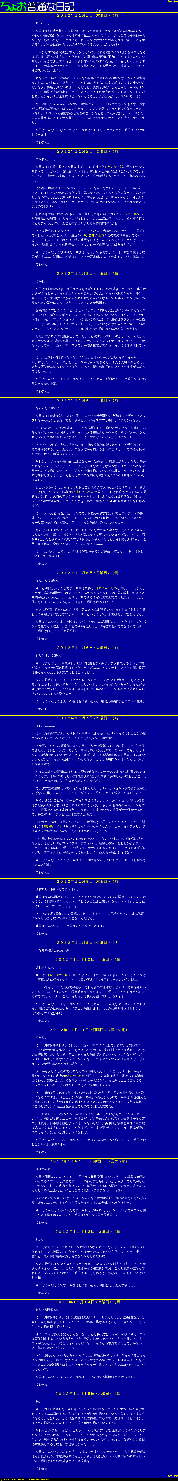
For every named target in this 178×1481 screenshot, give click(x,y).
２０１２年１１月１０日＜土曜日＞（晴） (89, 960)
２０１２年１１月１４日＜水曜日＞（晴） (89, 1302)
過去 (169, 1)
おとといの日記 (58, 975)
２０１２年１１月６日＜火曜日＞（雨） (89, 648)
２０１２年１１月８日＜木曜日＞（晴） (89, 881)
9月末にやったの (82, 492)
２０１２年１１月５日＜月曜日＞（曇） (89, 573)
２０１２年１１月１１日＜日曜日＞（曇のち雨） (89, 1030)
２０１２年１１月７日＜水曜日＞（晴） (89, 718)
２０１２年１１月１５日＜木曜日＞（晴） (89, 1394)
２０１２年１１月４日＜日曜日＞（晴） (89, 400)
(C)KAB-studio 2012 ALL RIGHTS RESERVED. (25, 1479)
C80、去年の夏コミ (94, 235)
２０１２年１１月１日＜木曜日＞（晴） (89, 15)
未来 (175, 1)
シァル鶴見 (132, 214)
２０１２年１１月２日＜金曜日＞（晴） (89, 151)
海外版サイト (53, 826)
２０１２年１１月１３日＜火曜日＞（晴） (89, 1232)
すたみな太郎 (114, 166)
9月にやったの (75, 1075)
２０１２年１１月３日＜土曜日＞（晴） (89, 273)
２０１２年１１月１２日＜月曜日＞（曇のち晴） (89, 1161)
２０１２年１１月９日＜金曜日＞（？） (89, 943)
